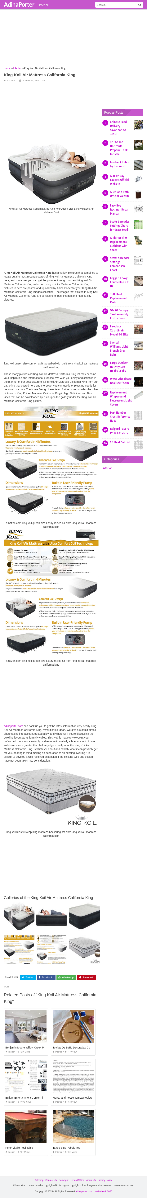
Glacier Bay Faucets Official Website (119, 180)
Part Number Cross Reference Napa (120, 416)
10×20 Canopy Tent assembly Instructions (119, 314)
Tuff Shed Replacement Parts (118, 298)
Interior (43, 5)
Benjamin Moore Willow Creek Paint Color (30, 1047)
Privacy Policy (105, 1180)
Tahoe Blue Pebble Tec (66, 1147)
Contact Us (51, 1180)
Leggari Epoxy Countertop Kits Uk (119, 282)
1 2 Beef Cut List (120, 442)
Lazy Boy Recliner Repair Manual (120, 209)
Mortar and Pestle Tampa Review (72, 1097)
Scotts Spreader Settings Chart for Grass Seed (119, 225)
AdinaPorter (19, 4)
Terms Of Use (77, 1180)
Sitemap (39, 1180)
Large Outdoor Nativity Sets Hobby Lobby (119, 367)
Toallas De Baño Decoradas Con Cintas (76, 1047)
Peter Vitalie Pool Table (19, 1147)
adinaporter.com (13, 726)
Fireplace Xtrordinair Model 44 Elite (119, 330)
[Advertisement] (73, 39)
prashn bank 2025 (103, 1191)
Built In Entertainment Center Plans (26, 1097)
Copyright (63, 1180)
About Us (91, 1180)
